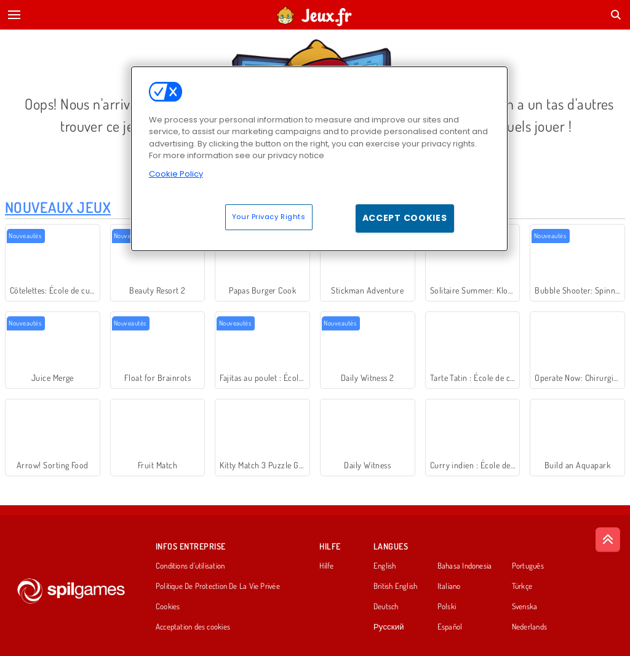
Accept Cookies (404, 218)
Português (528, 566)
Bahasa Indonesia (464, 566)
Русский (388, 627)
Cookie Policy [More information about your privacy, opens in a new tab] (176, 174)
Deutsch (386, 606)
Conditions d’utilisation (190, 566)
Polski (446, 606)
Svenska (525, 606)
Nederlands (529, 627)
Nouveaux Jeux (58, 207)
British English (395, 586)
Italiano (449, 586)
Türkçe (522, 586)
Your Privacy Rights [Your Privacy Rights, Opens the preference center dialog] (269, 217)
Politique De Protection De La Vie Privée (218, 586)
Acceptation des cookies (193, 627)
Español (450, 627)
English (384, 566)
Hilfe (326, 566)
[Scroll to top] (608, 539)
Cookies (168, 606)
